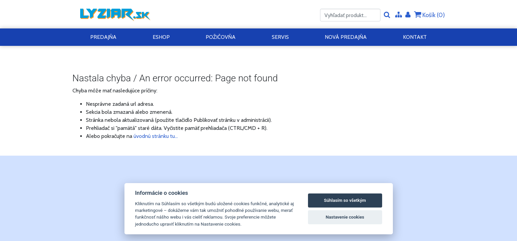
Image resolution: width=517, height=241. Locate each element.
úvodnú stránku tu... (156, 136)
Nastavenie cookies (345, 217)
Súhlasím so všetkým (345, 200)
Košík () (429, 15)
